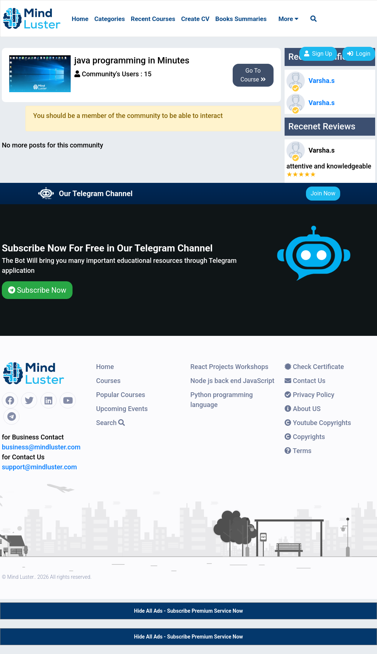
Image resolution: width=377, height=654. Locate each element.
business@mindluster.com (41, 447)
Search (110, 423)
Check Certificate (314, 367)
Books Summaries (241, 18)
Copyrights (305, 437)
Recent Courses (153, 18)
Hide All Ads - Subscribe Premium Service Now (188, 611)
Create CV (195, 18)
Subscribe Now (37, 290)
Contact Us (305, 381)
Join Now (323, 193)
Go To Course (253, 75)
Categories (109, 18)
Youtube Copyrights (318, 423)
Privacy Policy (309, 395)
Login (358, 53)
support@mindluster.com (39, 467)
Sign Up (318, 53)
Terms (298, 451)
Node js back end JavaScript (232, 381)
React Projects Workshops (229, 367)
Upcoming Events (122, 409)
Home (80, 18)
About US (303, 409)
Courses (108, 381)
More (288, 18)
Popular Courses (120, 395)
